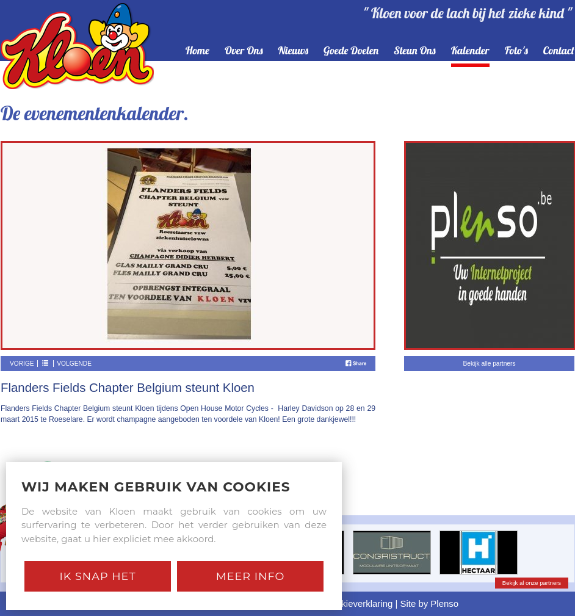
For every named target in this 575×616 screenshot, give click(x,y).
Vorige (22, 363)
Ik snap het (97, 576)
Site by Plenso (429, 603)
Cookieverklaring (358, 603)
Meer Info (250, 576)
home (197, 51)
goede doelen (351, 51)
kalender (470, 51)
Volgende (74, 363)
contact (558, 51)
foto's (516, 51)
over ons (244, 51)
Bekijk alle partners (489, 363)
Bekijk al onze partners (531, 582)
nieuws (293, 51)
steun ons (415, 51)
